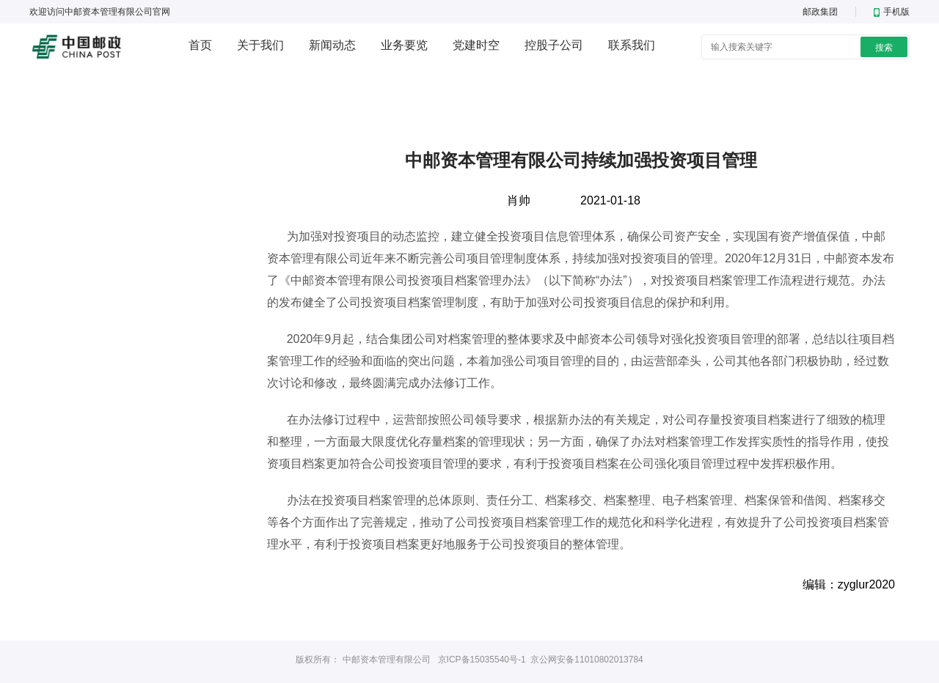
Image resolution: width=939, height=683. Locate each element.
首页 (200, 45)
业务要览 (404, 45)
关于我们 (260, 45)
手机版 (892, 12)
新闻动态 (332, 45)
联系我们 (631, 45)
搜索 (884, 48)
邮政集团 (820, 12)
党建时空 (476, 45)
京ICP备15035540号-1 (482, 659)
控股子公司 (554, 45)
